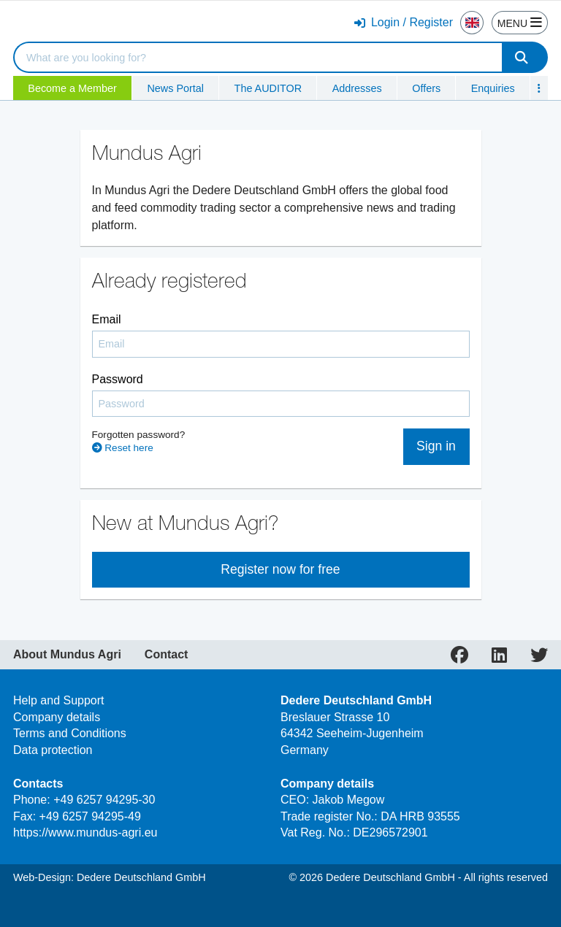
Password (117, 379)
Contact (166, 655)
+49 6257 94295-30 (104, 799)
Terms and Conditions (69, 733)
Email (106, 319)
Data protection (53, 750)
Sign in (436, 446)
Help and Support (58, 700)
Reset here (122, 447)
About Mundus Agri (67, 655)
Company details (56, 717)
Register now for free (280, 569)
